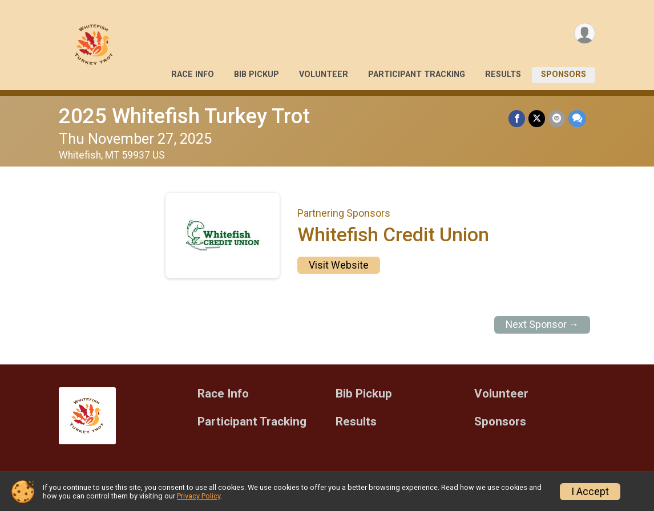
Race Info (192, 74)
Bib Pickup (256, 74)
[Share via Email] (556, 118)
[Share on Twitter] (536, 118)
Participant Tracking (416, 74)
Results (503, 74)
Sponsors (563, 74)
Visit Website (339, 265)
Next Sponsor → (542, 324)
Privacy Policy (198, 496)
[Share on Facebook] (516, 118)
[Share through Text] (577, 118)
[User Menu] (584, 33)
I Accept (590, 491)
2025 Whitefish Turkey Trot (184, 116)
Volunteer (323, 74)
